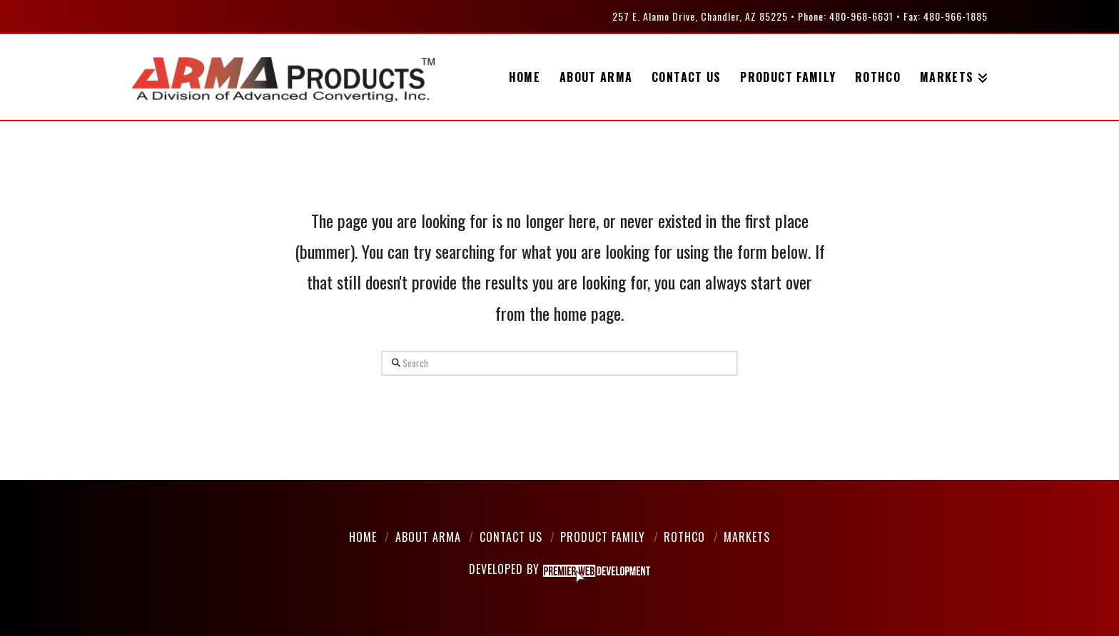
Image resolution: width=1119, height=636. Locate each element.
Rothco (684, 536)
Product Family (602, 536)
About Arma (428, 536)
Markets (747, 536)
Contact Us (511, 536)
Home (363, 536)
